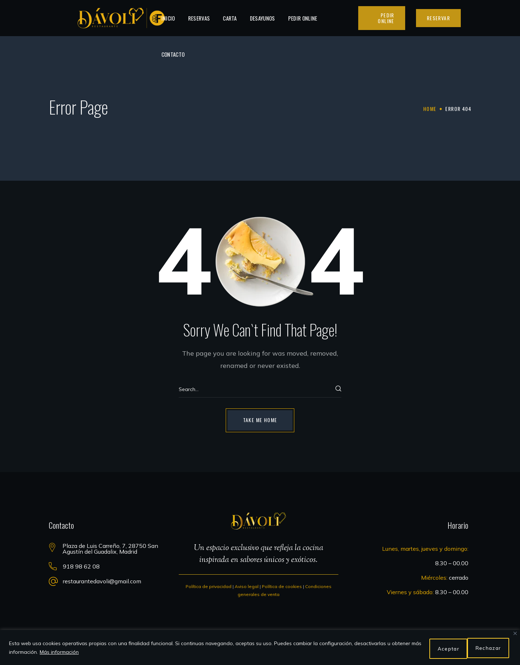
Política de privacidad (208, 586)
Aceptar (489, 648)
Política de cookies (282, 586)
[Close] (515, 635)
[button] (381, 18)
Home (430, 108)
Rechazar (441, 648)
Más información (70, 653)
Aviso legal (247, 586)
